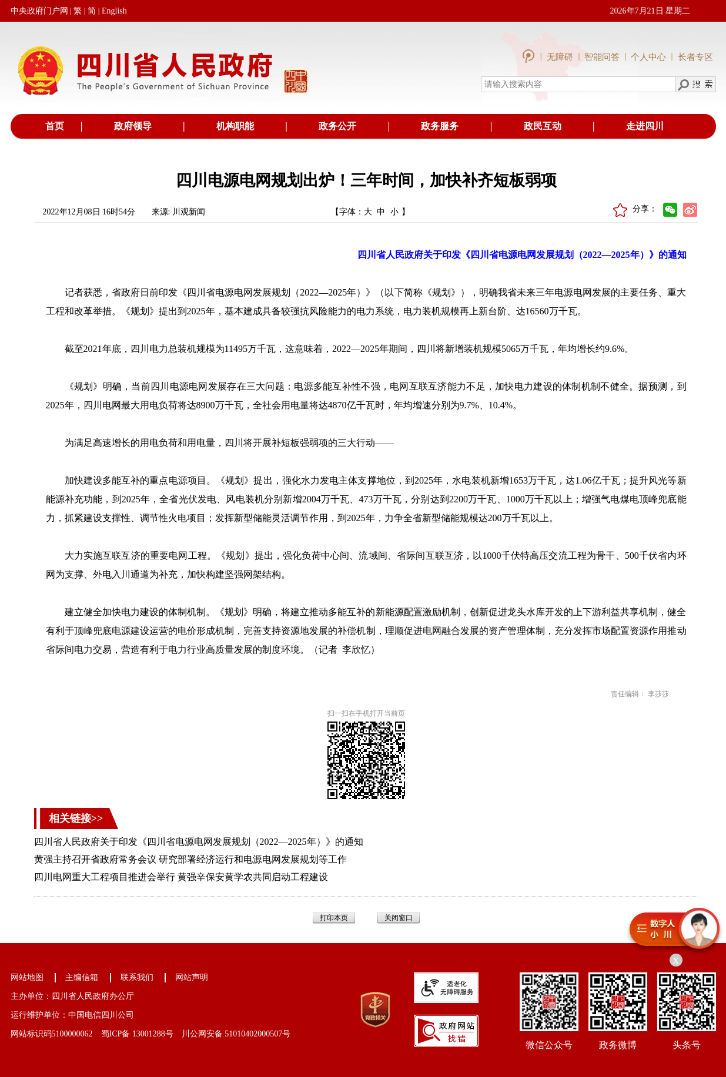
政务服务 (440, 126)
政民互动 (542, 126)
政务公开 (337, 126)
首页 (54, 126)
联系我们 (137, 977)
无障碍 (561, 57)
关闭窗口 (398, 918)
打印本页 (334, 918)
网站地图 (27, 977)
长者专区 (695, 57)
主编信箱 (81, 977)
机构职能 (235, 126)
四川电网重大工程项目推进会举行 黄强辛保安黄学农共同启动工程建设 (181, 877)
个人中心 (648, 57)
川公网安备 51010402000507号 (236, 1033)
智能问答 (602, 57)
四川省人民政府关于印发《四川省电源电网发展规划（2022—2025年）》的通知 (198, 842)
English (114, 10)
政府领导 (133, 126)
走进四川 (645, 126)
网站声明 (191, 977)
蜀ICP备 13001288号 (137, 1033)
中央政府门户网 (39, 10)
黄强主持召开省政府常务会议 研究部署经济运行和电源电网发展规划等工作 (190, 859)
